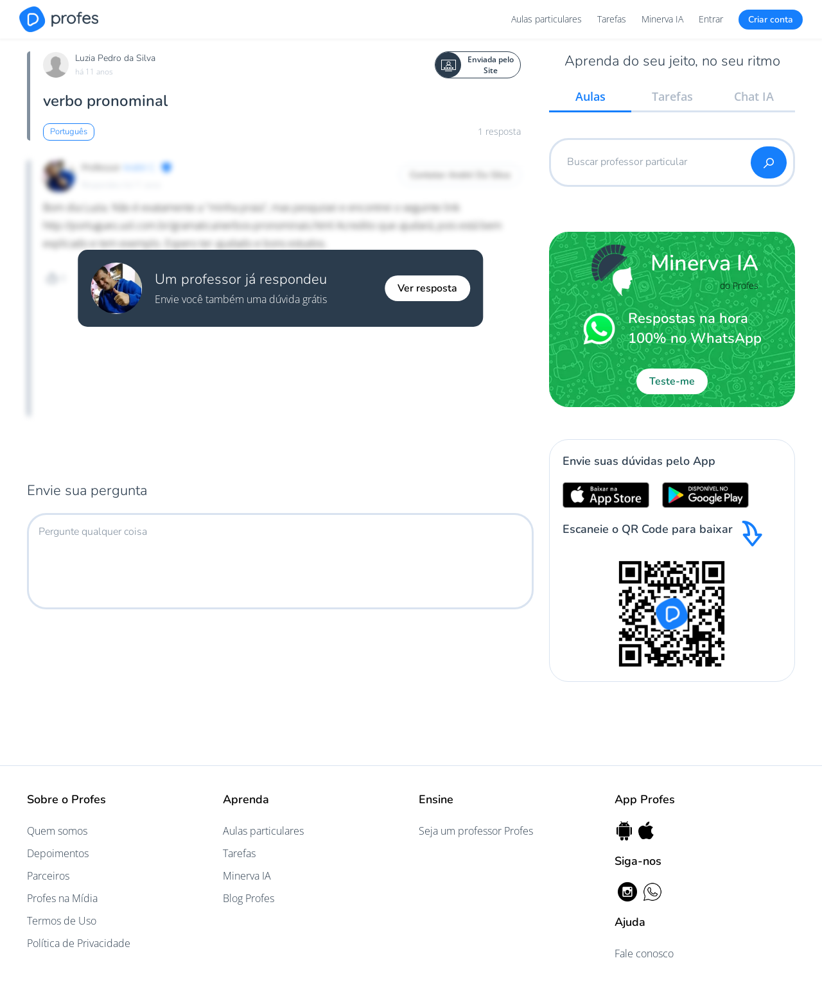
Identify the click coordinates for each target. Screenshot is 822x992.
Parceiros (48, 876)
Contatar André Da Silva (460, 175)
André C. (140, 167)
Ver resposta (427, 288)
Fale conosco (644, 953)
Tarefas (611, 19)
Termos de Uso (61, 921)
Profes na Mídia (62, 898)
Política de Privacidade (78, 943)
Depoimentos (58, 853)
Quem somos (57, 831)
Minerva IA (662, 19)
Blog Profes (248, 898)
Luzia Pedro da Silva (115, 58)
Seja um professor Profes (476, 831)
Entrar (711, 19)
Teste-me (672, 381)
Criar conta (770, 19)
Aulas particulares (546, 19)
